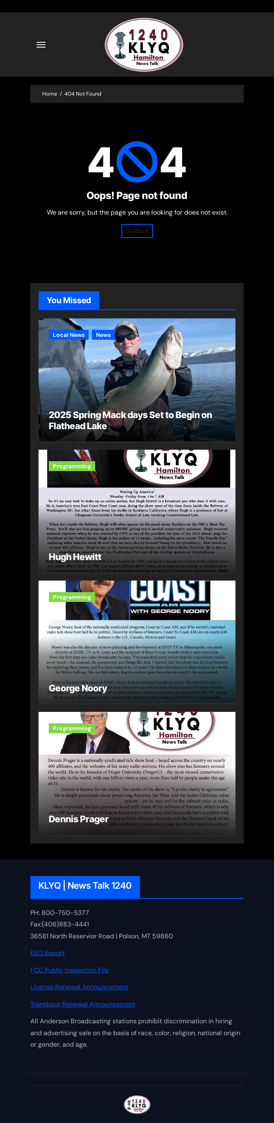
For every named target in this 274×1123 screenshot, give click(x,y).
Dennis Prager (79, 819)
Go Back (137, 231)
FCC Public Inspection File (69, 969)
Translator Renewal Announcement (82, 1003)
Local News (68, 335)
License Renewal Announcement (79, 987)
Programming (72, 466)
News (103, 335)
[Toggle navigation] (41, 45)
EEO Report (47, 953)
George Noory (78, 688)
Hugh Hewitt (75, 556)
